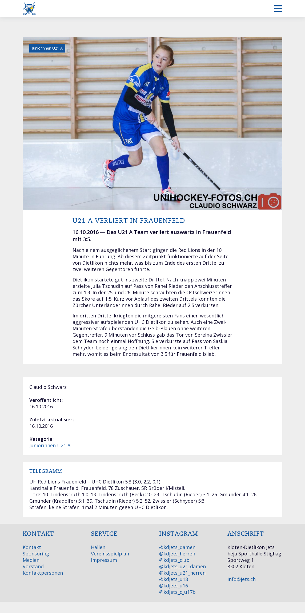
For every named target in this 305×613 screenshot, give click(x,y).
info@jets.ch (241, 579)
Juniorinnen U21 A (49, 445)
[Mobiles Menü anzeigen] (278, 8)
